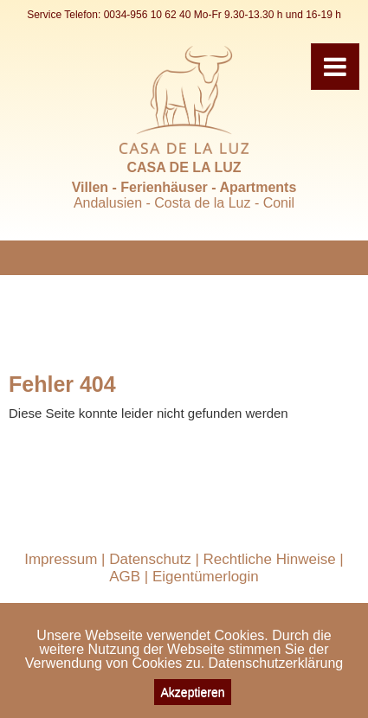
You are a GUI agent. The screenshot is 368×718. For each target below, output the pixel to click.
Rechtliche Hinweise (269, 559)
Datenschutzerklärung (276, 663)
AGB (124, 576)
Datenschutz (150, 559)
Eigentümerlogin (205, 576)
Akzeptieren (193, 692)
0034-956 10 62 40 (147, 15)
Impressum (60, 559)
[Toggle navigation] (335, 66)
